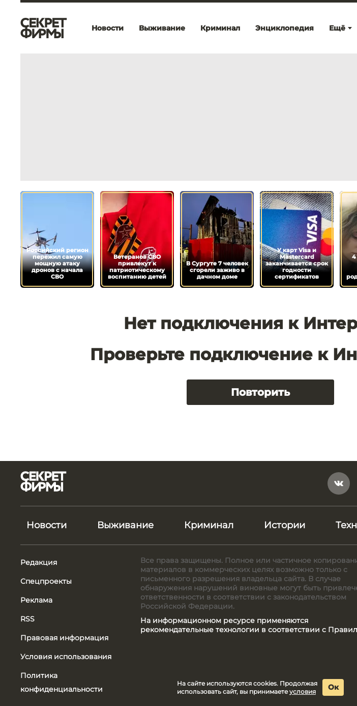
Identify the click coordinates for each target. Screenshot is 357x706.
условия (302, 691)
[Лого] (43, 28)
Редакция (38, 562)
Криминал (220, 28)
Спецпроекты (46, 581)
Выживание (162, 28)
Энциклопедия (284, 28)
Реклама (36, 600)
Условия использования (65, 656)
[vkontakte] (339, 483)
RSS (27, 618)
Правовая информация (64, 637)
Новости (108, 28)
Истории (284, 525)
